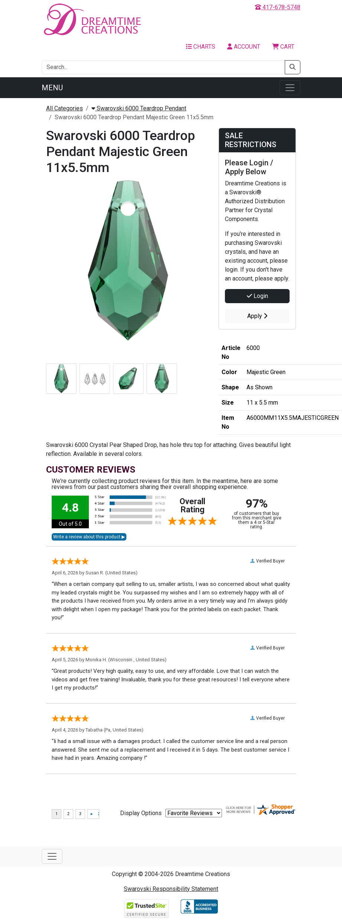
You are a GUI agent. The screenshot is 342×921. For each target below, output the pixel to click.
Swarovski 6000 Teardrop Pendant (138, 108)
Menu (52, 87)
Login (257, 295)
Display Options (141, 813)
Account (243, 46)
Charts (200, 46)
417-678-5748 (277, 7)
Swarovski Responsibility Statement (171, 888)
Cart (283, 46)
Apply (257, 316)
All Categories (64, 108)
